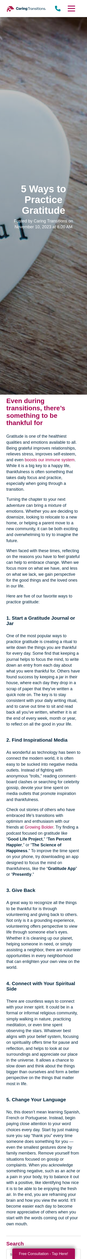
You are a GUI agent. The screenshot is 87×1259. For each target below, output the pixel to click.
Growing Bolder (39, 827)
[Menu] (71, 8)
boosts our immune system (49, 460)
